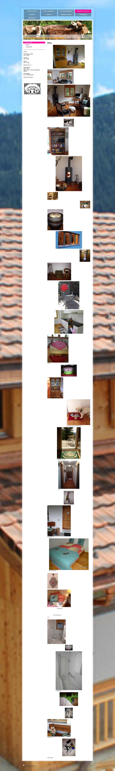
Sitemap (33, 765)
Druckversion (27, 765)
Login (91, 765)
